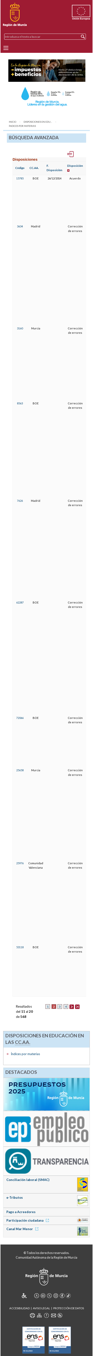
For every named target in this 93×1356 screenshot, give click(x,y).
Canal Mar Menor (23, 1229)
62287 (20, 602)
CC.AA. (34, 167)
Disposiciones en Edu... (38, 122)
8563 (20, 403)
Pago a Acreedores (21, 1212)
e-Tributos (14, 1197)
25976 (20, 863)
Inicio (12, 122)
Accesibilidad (19, 1308)
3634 (20, 226)
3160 (20, 328)
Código (20, 167)
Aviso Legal (41, 1308)
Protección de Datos (68, 1308)
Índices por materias (22, 126)
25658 (20, 770)
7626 (20, 500)
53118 (20, 947)
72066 (20, 717)
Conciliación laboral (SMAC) (27, 1180)
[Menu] (5, 48)
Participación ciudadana (28, 1220)
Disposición (75, 165)
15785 (20, 178)
